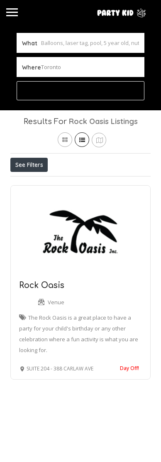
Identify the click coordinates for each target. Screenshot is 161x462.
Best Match (113, 183)
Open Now (65, 183)
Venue (56, 340)
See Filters (29, 165)
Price (26, 183)
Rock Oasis (41, 323)
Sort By (27, 202)
